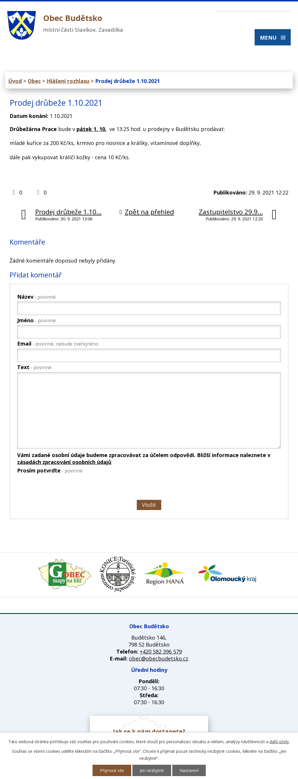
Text (34, 367)
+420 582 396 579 (161, 651)
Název (36, 296)
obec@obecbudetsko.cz (158, 658)
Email (57, 343)
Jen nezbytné (152, 770)
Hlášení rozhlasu (68, 80)
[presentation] (60, 488)
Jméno (36, 320)
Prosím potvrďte (50, 470)
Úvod (15, 80)
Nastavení (189, 770)
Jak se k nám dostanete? (149, 731)
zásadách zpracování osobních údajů (64, 461)
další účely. (279, 741)
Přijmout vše (112, 770)
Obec (34, 80)
